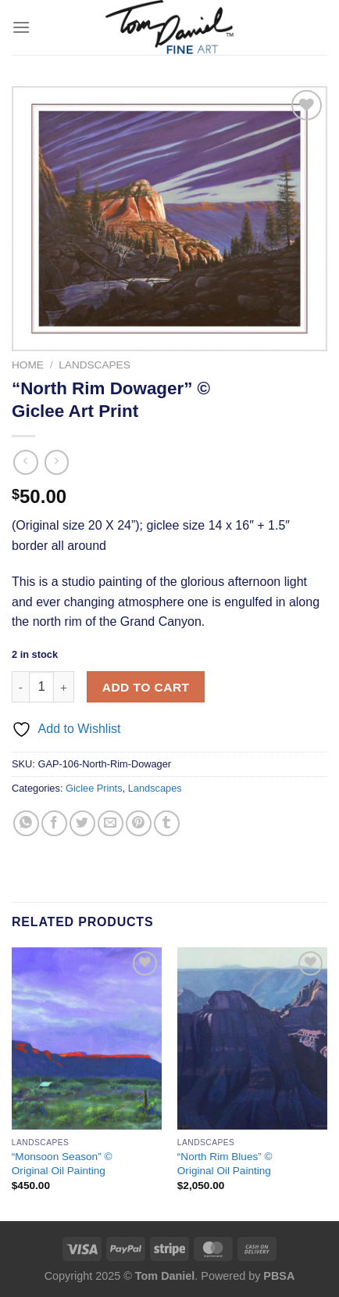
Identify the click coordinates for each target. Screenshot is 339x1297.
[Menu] (21, 27)
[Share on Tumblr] (167, 823)
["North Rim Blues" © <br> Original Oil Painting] (252, 1038)
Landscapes (94, 365)
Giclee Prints (94, 788)
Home (28, 365)
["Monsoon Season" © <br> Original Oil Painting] (87, 1038)
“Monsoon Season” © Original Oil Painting (62, 1164)
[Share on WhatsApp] (26, 823)
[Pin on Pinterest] (139, 823)
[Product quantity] (41, 686)
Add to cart (146, 687)
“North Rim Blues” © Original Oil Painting (225, 1164)
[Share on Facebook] (54, 823)
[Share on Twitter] (82, 823)
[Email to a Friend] (110, 823)
